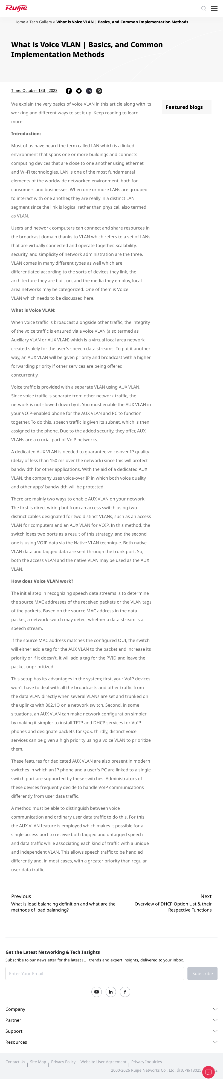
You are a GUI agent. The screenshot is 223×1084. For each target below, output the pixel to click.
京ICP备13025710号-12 (197, 1070)
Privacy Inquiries (146, 1061)
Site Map (38, 1061)
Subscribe (202, 973)
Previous (21, 896)
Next (206, 896)
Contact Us (15, 1061)
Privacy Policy (63, 1061)
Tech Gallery (41, 21)
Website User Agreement (103, 1061)
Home (20, 21)
